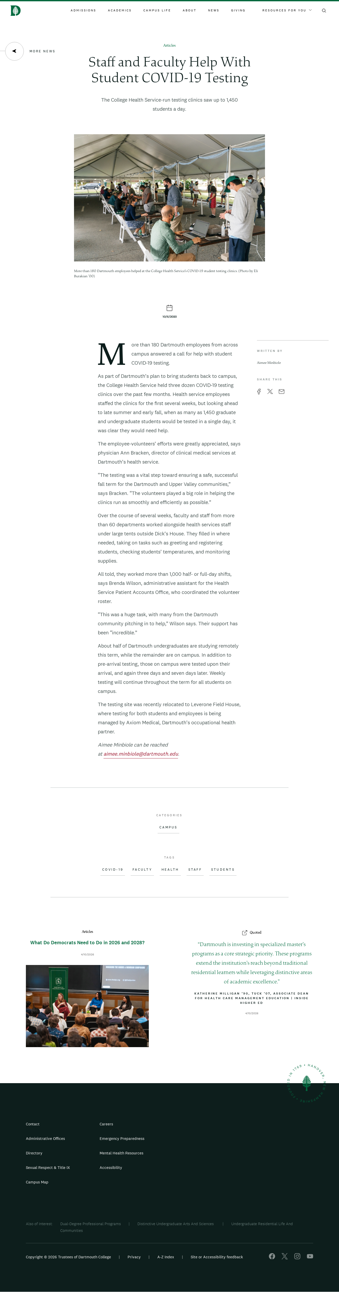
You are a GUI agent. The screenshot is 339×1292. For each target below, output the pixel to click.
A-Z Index (165, 1256)
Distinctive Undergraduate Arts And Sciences (176, 1223)
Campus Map (37, 1182)
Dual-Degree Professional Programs (90, 1223)
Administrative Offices (45, 1138)
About (189, 10)
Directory (34, 1153)
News (213, 10)
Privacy (134, 1256)
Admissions (83, 10)
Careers (106, 1123)
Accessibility (111, 1167)
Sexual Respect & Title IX (48, 1167)
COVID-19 (112, 870)
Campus (168, 827)
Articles (169, 46)
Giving (238, 10)
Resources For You (287, 10)
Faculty (142, 870)
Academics (120, 10)
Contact (33, 1123)
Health (170, 870)
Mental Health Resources (121, 1153)
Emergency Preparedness (122, 1138)
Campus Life (157, 10)
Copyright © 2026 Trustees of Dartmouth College (68, 1256)
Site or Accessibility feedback (217, 1256)
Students (223, 870)
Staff (195, 870)
